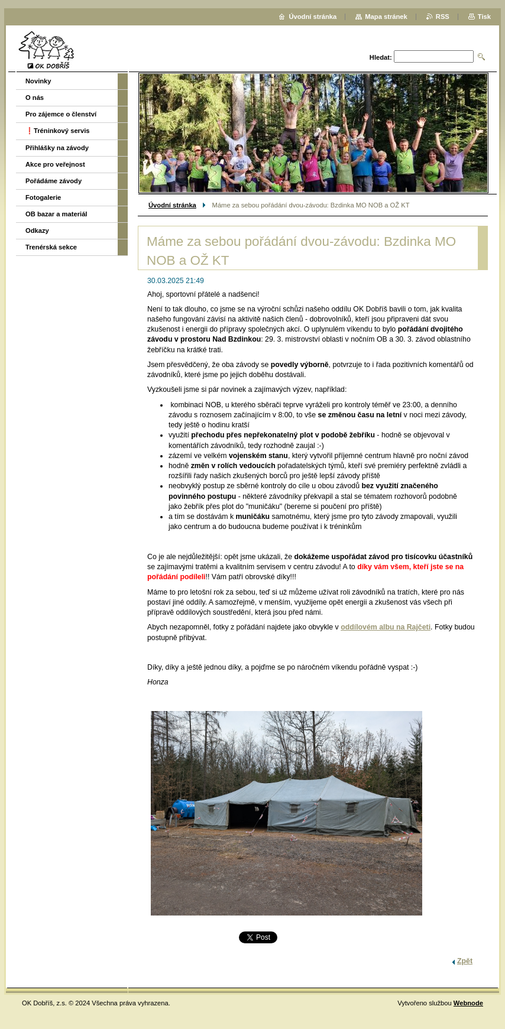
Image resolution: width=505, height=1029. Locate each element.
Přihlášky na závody (57, 147)
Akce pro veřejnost (55, 164)
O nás (34, 97)
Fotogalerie (43, 197)
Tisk (484, 16)
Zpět (464, 961)
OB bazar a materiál (56, 214)
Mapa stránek (386, 16)
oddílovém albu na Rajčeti (385, 627)
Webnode (468, 1003)
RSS (442, 16)
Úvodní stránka (172, 205)
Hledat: (381, 57)
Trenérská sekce (51, 247)
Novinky (38, 81)
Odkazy (37, 230)
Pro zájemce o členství (60, 114)
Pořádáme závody (53, 180)
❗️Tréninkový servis (57, 130)
